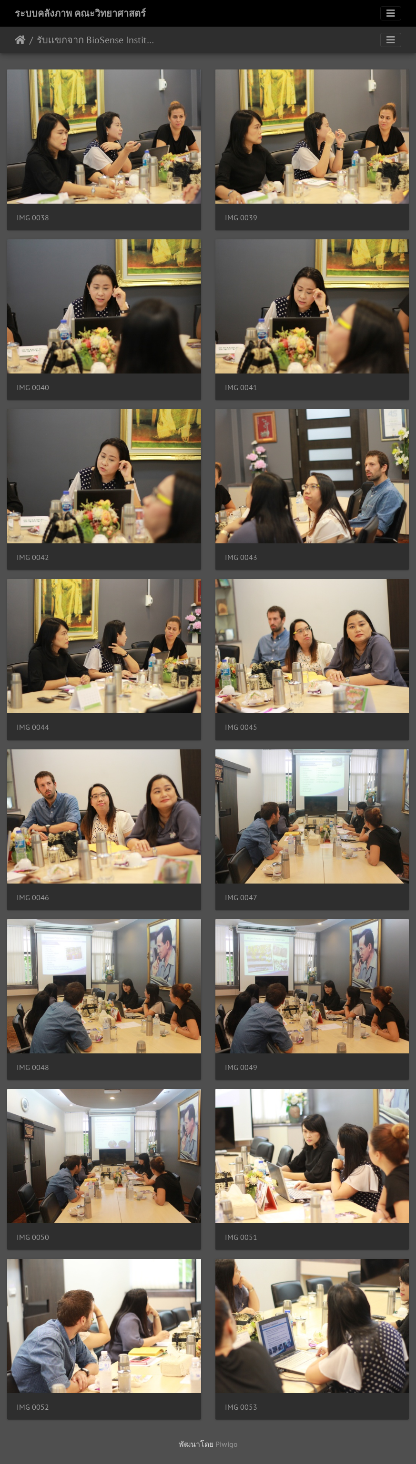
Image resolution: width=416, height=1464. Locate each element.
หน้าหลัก (20, 40)
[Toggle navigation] (390, 13)
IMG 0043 (241, 557)
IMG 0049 (241, 1067)
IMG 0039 (241, 217)
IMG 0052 (33, 1407)
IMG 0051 (241, 1237)
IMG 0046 (33, 897)
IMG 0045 (241, 727)
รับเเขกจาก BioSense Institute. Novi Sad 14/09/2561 (95, 40)
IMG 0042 (33, 557)
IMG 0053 (241, 1407)
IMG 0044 (33, 727)
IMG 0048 (33, 1067)
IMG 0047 (241, 897)
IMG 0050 (33, 1237)
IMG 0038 (33, 217)
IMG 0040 (33, 387)
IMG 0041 (241, 387)
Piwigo (226, 1444)
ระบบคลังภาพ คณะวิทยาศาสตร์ (80, 13)
